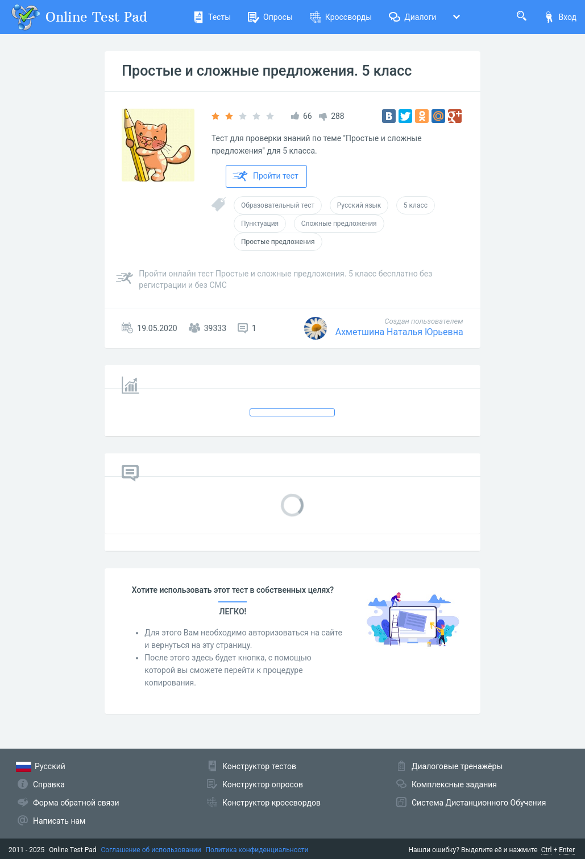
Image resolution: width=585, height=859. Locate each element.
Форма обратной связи (76, 802)
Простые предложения (278, 242)
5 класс (416, 205)
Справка (49, 784)
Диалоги (412, 17)
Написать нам (59, 820)
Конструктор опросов (262, 784)
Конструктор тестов (259, 766)
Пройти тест (265, 176)
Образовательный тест (277, 205)
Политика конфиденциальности (257, 850)
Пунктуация (260, 224)
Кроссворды (341, 17)
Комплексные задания (454, 784)
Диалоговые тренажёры (457, 766)
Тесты (212, 17)
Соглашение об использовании (151, 850)
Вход (559, 17)
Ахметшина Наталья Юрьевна (399, 332)
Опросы (270, 17)
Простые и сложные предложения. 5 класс (267, 71)
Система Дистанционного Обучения (479, 802)
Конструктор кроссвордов (271, 802)
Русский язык (359, 205)
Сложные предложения (339, 224)
